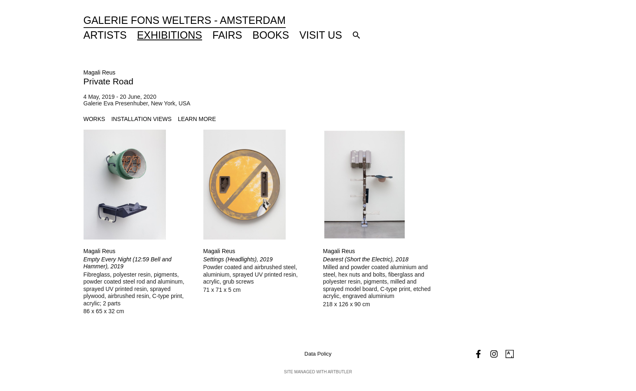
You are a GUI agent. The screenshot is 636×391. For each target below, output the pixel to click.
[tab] (94, 119)
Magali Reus (100, 72)
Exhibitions (169, 35)
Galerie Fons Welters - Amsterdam (185, 20)
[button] (356, 35)
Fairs (227, 35)
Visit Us (320, 35)
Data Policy (318, 354)
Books (270, 35)
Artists (105, 35)
